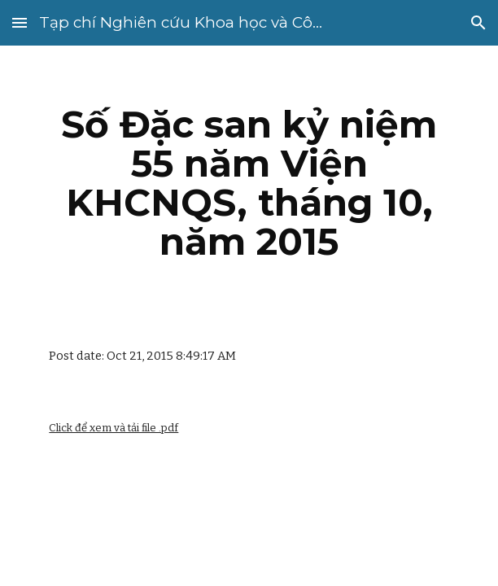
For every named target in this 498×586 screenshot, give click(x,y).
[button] (19, 22)
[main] (248, 183)
